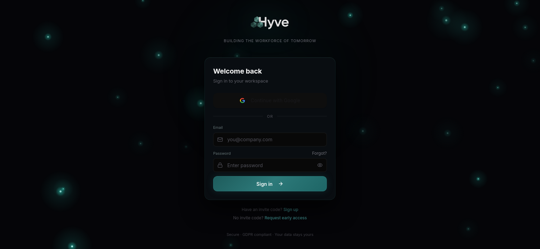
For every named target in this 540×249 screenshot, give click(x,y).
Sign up (290, 209)
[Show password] (320, 165)
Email (218, 127)
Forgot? (319, 153)
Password (222, 153)
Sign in (270, 184)
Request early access (285, 217)
